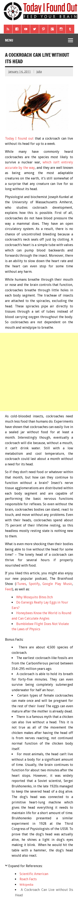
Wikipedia (26, 885)
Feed (8, 589)
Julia (39, 71)
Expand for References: (25, 866)
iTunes (21, 584)
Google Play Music (57, 584)
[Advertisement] (39, 372)
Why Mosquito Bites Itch (34, 597)
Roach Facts (28, 879)
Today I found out (19, 138)
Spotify (34, 584)
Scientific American (34, 874)
